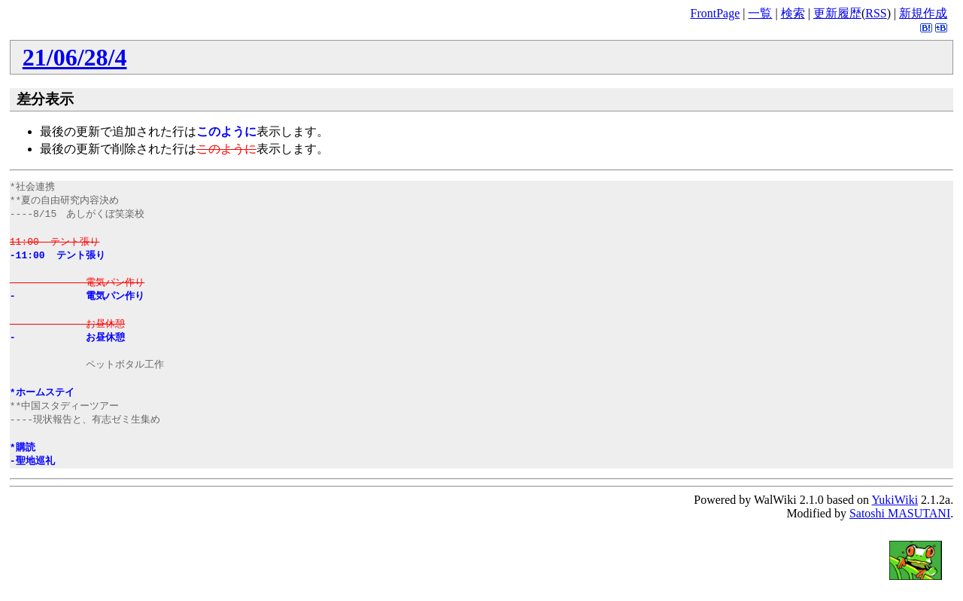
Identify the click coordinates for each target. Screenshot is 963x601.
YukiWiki (895, 499)
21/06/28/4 (75, 57)
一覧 (760, 13)
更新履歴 (837, 13)
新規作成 (923, 13)
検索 (793, 13)
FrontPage (715, 13)
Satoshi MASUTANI (899, 513)
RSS (875, 13)
